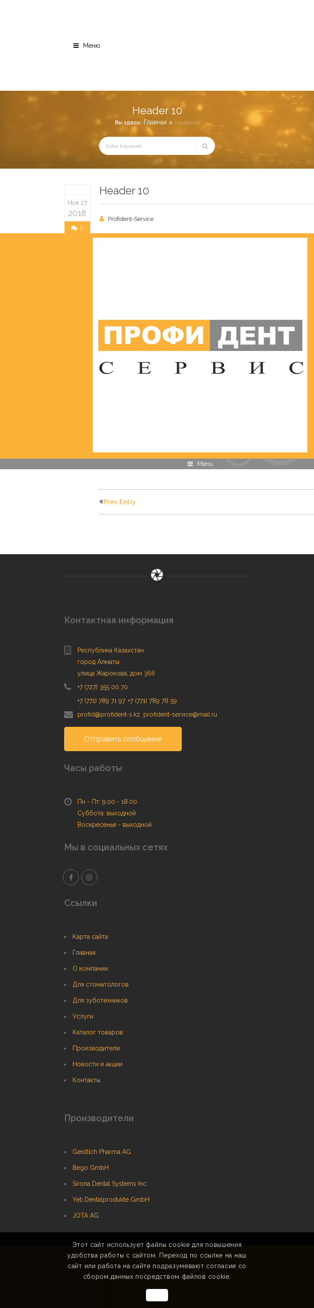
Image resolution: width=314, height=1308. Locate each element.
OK (156, 1295)
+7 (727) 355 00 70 (102, 687)
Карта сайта (90, 936)
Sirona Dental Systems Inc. (110, 1183)
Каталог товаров (98, 1032)
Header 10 (124, 190)
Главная (155, 122)
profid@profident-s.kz (108, 714)
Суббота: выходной (106, 813)
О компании (90, 968)
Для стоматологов (101, 984)
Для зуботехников (100, 1000)
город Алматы (98, 661)
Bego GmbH (91, 1167)
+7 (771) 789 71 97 (101, 700)
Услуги (83, 1016)
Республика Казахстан (110, 650)
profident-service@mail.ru (180, 714)
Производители (96, 1048)
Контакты (86, 1080)
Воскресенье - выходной (114, 824)
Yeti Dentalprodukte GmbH (111, 1199)
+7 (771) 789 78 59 (152, 700)
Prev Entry (118, 501)
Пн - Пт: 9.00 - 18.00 (107, 801)
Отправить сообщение (123, 739)
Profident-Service (130, 219)
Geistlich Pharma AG (102, 1151)
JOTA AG (86, 1215)
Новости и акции (98, 1064)
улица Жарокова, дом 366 (116, 673)
